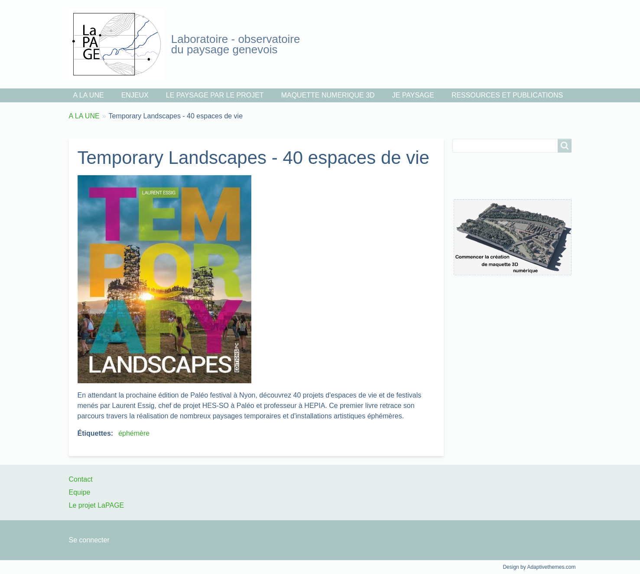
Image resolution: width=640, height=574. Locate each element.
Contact (81, 479)
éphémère (133, 433)
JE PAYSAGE (413, 95)
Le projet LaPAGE (96, 505)
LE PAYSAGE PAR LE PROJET (215, 95)
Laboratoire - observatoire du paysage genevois (235, 44)
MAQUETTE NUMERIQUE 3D (328, 95)
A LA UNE (88, 95)
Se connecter (89, 540)
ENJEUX (135, 95)
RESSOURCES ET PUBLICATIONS (507, 95)
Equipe (80, 492)
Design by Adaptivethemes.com (539, 567)
